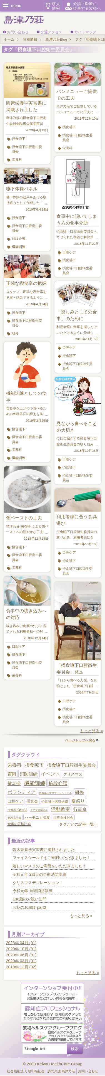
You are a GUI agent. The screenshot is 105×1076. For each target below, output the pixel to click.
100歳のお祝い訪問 (29, 899)
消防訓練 (29, 774)
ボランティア (22, 792)
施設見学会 (14, 817)
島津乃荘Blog (56, 39)
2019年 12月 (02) (21, 967)
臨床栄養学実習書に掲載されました (43, 849)
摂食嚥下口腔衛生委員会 (27, 149)
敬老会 (14, 783)
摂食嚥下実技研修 (54, 801)
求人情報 (56, 5)
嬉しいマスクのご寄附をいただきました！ (49, 866)
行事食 (80, 809)
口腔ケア (18, 646)
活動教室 (60, 809)
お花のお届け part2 (29, 907)
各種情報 (30, 39)
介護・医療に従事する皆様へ (87, 5)
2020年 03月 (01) (21, 961)
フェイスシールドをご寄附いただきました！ (51, 857)
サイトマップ (85, 32)
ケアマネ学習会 (39, 810)
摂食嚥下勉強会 (17, 809)
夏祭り (78, 801)
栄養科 (17, 159)
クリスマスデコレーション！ (37, 882)
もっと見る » (91, 731)
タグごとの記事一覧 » (78, 824)
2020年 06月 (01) (21, 955)
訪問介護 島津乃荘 (61, 1071)
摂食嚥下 (18, 138)
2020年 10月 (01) (21, 949)
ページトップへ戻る (81, 740)
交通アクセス (51, 32)
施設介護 (18, 238)
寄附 (12, 774)
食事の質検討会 (19, 824)
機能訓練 (18, 246)
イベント (50, 774)
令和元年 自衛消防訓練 (32, 891)
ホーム (9, 39)
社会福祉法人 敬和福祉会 (25, 1071)
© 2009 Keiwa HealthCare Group (52, 1064)
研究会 (32, 801)
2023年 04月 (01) (21, 943)
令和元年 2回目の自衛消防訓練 (39, 874)
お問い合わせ (18, 32)
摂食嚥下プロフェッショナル (55, 793)
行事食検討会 (63, 817)
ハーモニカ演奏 (37, 817)
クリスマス (72, 774)
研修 (15, 333)
